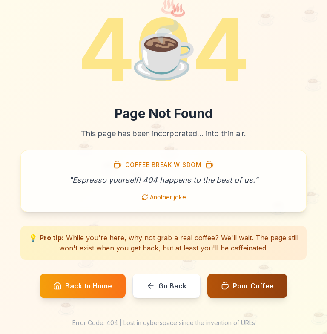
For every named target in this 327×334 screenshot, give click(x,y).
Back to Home (82, 286)
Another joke (163, 197)
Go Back (166, 286)
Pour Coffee (247, 286)
